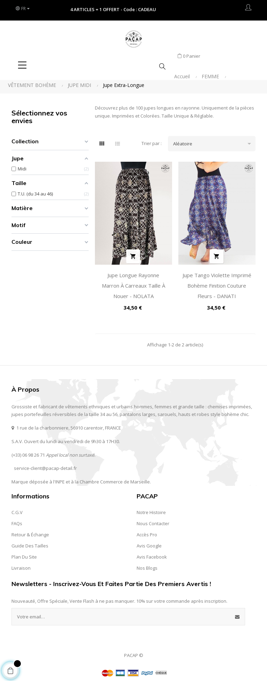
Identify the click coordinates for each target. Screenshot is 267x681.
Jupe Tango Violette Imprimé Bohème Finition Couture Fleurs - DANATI (217, 281)
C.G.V (17, 508)
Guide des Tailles (29, 541)
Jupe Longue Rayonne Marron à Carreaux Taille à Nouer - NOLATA (133, 281)
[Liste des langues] (23, 8)
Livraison (21, 564)
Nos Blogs (147, 564)
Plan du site (24, 553)
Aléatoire (214, 139)
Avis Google (149, 541)
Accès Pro (147, 530)
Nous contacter (153, 519)
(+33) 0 (18, 451)
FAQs (16, 519)
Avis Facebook (152, 553)
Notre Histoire (151, 508)
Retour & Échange (30, 530)
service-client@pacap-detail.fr (45, 464)
